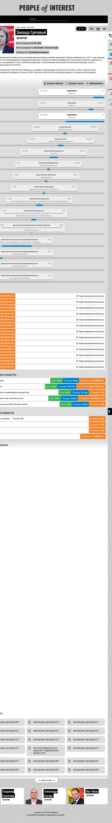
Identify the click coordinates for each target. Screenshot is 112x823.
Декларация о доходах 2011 (86, 722)
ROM (91, 28)
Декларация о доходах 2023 (46, 769)
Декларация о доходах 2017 (86, 739)
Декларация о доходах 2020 (46, 761)
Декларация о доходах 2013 (46, 731)
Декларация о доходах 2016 (46, 739)
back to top (46, 780)
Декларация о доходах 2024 (86, 769)
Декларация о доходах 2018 (86, 748)
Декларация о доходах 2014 (86, 731)
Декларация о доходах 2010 (46, 722)
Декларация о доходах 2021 (86, 761)
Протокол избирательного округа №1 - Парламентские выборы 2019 (46, 750)
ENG (104, 28)
